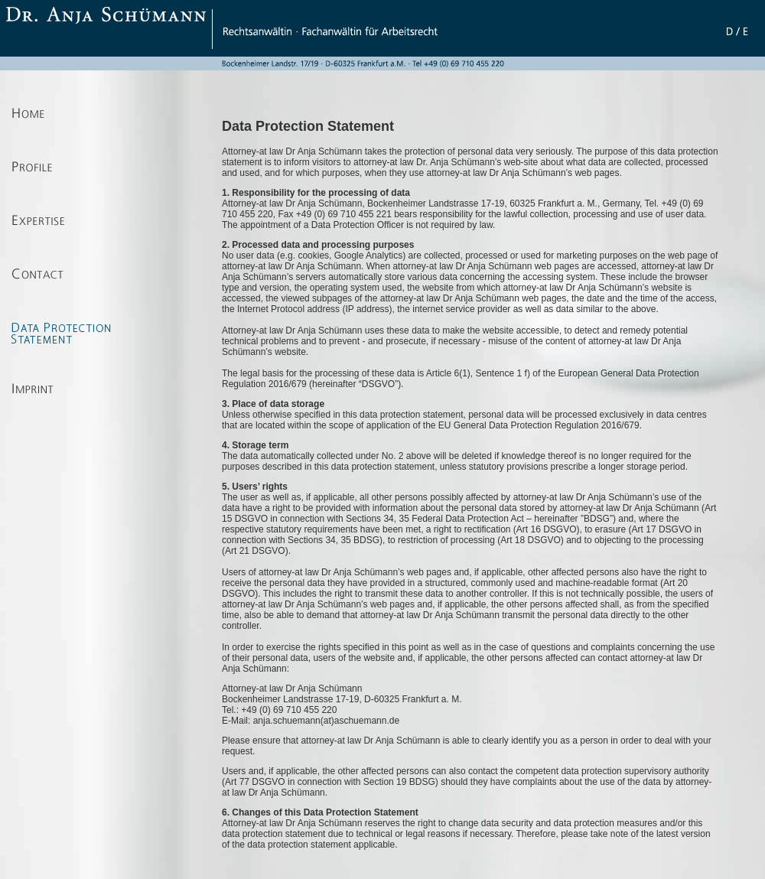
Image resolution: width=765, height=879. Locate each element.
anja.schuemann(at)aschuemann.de (324, 720)
